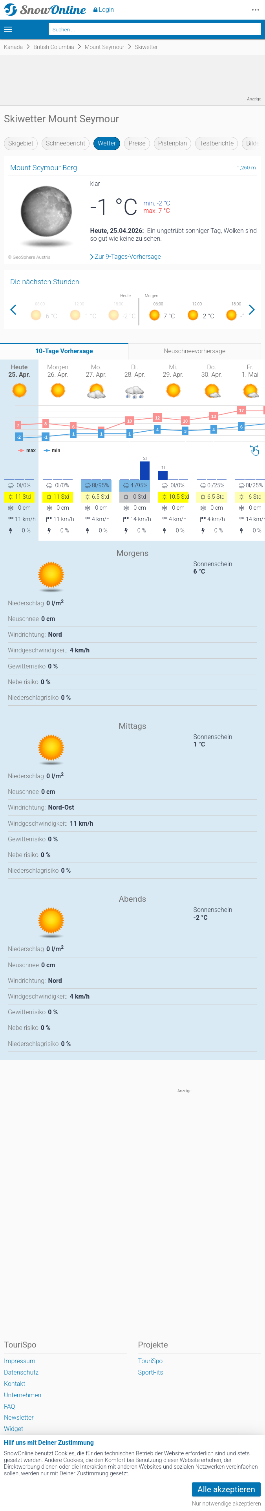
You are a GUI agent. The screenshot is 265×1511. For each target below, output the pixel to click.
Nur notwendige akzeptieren (226, 1503)
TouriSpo (150, 1361)
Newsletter (19, 1417)
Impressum (19, 1361)
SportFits (150, 1372)
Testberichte (216, 143)
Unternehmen (22, 1395)
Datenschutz (21, 1372)
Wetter (107, 143)
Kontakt (14, 1384)
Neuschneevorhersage (194, 351)
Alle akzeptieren (226, 1489)
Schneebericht (65, 143)
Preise (136, 143)
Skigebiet (20, 143)
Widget (13, 1429)
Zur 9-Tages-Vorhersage (128, 257)
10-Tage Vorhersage (64, 351)
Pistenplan (172, 143)
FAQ (9, 1406)
